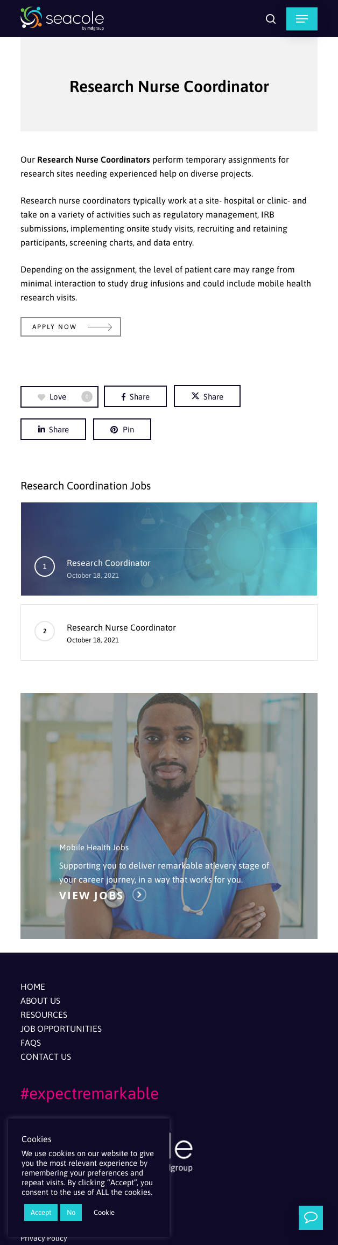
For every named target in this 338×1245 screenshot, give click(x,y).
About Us (40, 1000)
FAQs (30, 1042)
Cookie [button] (104, 1212)
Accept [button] (41, 1212)
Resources (43, 1014)
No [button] (71, 1212)
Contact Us (45, 1056)
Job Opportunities (61, 1028)
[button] (302, 18)
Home (32, 986)
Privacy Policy (43, 1238)
